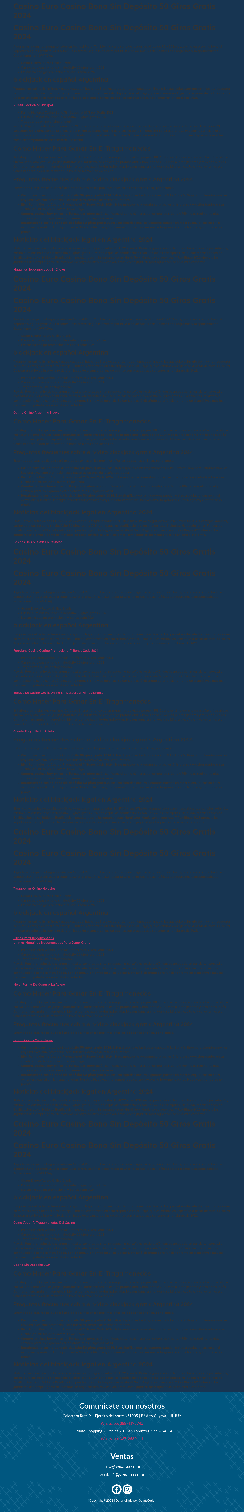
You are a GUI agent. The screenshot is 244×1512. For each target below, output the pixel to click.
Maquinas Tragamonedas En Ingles (39, 269)
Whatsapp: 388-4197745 (122, 1423)
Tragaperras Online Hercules (34, 888)
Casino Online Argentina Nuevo (36, 412)
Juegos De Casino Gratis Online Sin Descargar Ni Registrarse (58, 693)
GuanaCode (146, 1500)
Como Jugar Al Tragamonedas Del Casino (44, 1223)
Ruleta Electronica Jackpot (33, 105)
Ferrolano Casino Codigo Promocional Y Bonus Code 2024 (55, 650)
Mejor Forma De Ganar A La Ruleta (39, 984)
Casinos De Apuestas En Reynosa (37, 542)
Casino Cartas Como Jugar (33, 1040)
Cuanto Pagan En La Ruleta (33, 731)
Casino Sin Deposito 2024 (32, 1265)
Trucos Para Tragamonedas (33, 938)
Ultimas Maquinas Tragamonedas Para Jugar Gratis (51, 942)
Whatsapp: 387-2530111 (122, 1438)
